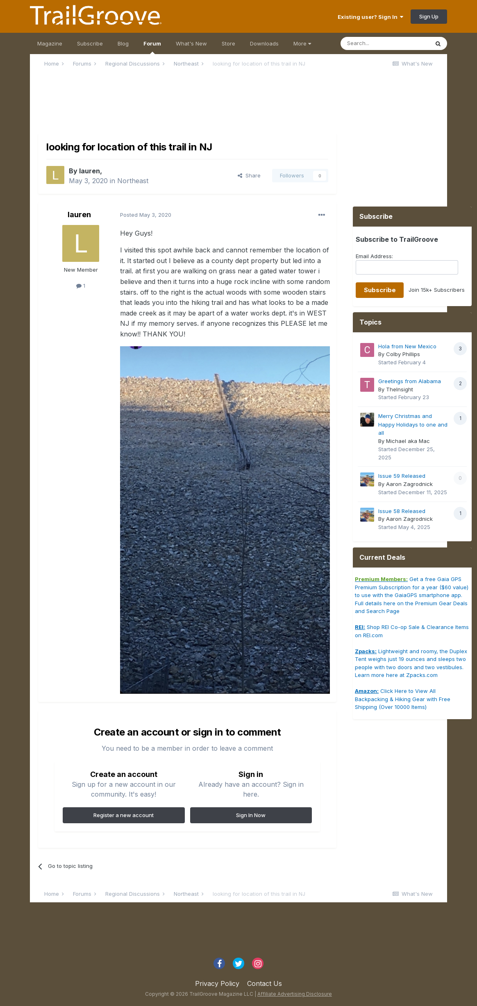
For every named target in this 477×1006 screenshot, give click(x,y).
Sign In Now (251, 815)
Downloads (264, 43)
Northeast (132, 181)
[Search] (385, 43)
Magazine (49, 43)
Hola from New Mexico (407, 346)
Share (249, 175)
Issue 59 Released (401, 475)
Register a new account (123, 815)
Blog (123, 43)
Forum (152, 47)
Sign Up (428, 16)
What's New (191, 43)
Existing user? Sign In (370, 17)
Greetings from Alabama (409, 381)
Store (228, 43)
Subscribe (90, 43)
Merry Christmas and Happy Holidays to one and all (412, 424)
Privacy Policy (217, 983)
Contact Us (264, 983)
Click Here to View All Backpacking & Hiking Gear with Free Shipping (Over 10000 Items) (402, 699)
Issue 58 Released (401, 511)
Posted (145, 214)
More (302, 43)
